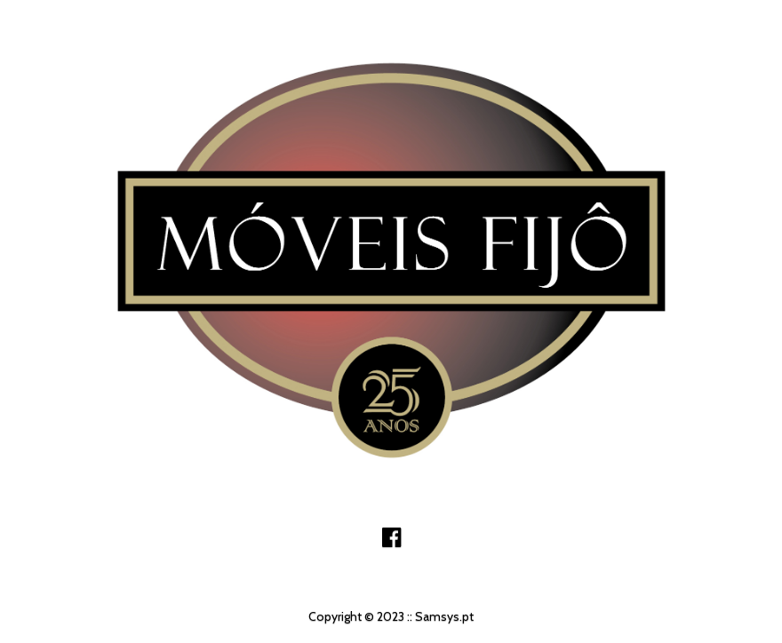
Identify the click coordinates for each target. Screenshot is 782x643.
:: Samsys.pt (440, 616)
